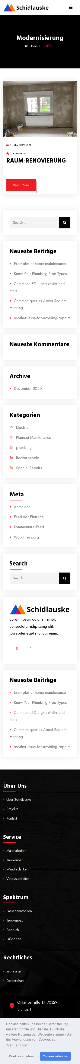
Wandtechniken (17, 869)
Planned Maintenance (33, 437)
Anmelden (22, 507)
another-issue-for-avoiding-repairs (42, 318)
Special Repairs (29, 468)
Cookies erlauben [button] (55, 1056)
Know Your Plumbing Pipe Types (40, 274)
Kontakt (11, 818)
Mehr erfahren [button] (17, 1045)
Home (31, 46)
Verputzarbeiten (17, 878)
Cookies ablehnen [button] (22, 1056)
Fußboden (13, 939)
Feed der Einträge (29, 517)
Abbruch (12, 929)
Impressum (14, 971)
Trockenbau (14, 860)
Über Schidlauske (18, 799)
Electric (22, 427)
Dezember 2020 (28, 388)
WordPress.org (26, 537)
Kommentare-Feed (29, 527)
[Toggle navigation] (70, 7)
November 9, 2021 (18, 145)
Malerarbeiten (16, 850)
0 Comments (16, 153)
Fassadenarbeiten (19, 911)
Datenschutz (15, 980)
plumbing (24, 447)
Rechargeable (27, 458)
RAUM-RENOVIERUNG (36, 161)
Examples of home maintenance (40, 263)
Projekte (12, 809)
